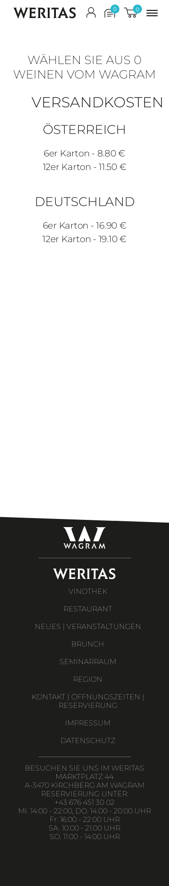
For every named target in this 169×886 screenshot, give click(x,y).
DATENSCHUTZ (87, 740)
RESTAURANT (88, 609)
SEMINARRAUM (87, 661)
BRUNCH (87, 644)
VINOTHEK (88, 591)
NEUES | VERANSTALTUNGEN (88, 626)
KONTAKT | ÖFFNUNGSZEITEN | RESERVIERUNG (88, 701)
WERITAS (45, 13)
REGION (87, 679)
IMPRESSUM (87, 723)
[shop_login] (91, 14)
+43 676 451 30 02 (84, 802)
